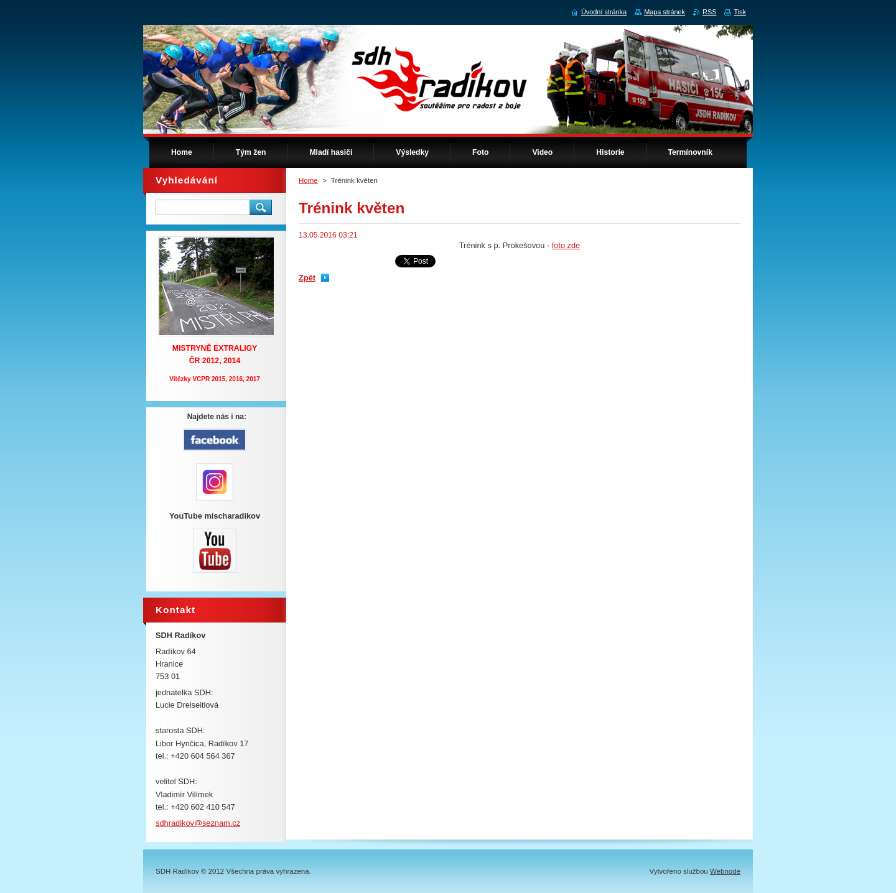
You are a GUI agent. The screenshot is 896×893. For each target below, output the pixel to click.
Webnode (725, 871)
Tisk (740, 12)
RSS (709, 12)
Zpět (307, 277)
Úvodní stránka (604, 12)
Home (308, 180)
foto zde (566, 245)
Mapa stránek (664, 12)
